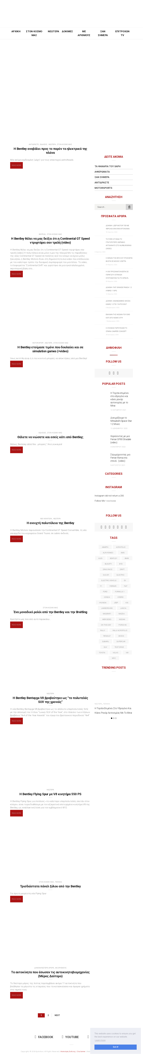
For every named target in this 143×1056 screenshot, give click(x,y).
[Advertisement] (71, 58)
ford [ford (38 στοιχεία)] (105, 592)
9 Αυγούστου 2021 (117, 465)
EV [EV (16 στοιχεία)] (125, 580)
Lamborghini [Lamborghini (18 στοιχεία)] (107, 608)
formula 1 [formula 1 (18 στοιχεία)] (119, 592)
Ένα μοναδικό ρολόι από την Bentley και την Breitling (50, 612)
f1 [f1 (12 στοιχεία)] (101, 586)
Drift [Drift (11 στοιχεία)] (122, 569)
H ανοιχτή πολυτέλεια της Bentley (50, 523)
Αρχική (15, 31)
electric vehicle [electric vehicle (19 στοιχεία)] (108, 580)
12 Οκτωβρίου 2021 (118, 410)
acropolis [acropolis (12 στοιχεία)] (120, 547)
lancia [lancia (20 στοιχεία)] (123, 608)
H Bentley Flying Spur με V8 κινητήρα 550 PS (50, 794)
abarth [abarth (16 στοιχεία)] (105, 547)
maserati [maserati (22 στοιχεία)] (107, 614)
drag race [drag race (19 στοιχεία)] (107, 569)
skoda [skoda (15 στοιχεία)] (121, 636)
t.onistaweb (110, 501)
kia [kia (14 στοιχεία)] (127, 603)
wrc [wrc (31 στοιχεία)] (114, 658)
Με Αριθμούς (84, 33)
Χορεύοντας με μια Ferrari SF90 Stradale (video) (120, 439)
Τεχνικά (58, 882)
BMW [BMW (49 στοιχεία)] (127, 558)
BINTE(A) (42, 234)
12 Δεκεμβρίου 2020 (118, 428)
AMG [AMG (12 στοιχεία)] (123, 553)
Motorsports (103, 188)
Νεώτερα (53, 31)
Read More (16, 165)
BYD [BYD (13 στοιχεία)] (121, 564)
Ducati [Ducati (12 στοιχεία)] (106, 575)
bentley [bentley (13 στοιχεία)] (113, 558)
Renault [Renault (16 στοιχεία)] (107, 636)
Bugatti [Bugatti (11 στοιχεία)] (108, 564)
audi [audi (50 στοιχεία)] (100, 558)
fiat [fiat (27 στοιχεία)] (125, 586)
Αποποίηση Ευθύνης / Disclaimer (72, 1051)
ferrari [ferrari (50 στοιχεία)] (113, 586)
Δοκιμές (67, 31)
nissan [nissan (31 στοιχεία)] (122, 619)
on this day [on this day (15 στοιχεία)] (106, 625)
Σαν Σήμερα (103, 33)
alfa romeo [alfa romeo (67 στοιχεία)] (108, 553)
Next (57, 1015)
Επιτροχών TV (122, 33)
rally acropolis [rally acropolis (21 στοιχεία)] (120, 630)
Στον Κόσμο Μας (34, 33)
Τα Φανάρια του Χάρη (108, 166)
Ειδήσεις (43, 144)
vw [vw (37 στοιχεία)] (127, 653)
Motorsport (38, 343)
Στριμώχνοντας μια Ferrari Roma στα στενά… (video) (120, 457)
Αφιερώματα (102, 171)
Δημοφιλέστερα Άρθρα (44, 968)
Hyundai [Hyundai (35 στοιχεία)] (102, 603)
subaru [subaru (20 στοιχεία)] (105, 641)
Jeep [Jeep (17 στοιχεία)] (116, 603)
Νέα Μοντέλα (46, 519)
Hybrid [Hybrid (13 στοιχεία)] (120, 597)
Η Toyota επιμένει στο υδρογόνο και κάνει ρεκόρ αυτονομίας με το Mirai (119, 399)
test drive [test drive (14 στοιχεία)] (119, 647)
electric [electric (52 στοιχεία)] (120, 575)
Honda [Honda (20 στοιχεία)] (107, 597)
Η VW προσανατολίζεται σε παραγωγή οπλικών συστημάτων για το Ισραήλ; (117, 275)
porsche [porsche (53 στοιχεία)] (123, 625)
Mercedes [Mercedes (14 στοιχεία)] (106, 619)
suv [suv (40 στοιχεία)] (105, 647)
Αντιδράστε (34, 144)
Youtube (70, 1037)
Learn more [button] (100, 1040)
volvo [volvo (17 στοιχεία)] (115, 653)
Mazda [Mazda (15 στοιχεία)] (122, 614)
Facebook (44, 1037)
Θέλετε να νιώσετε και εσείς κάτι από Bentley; (50, 437)
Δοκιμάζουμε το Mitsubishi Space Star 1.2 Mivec (121, 420)
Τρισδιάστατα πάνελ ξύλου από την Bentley (50, 886)
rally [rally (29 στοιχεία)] (102, 630)
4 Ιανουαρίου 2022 (117, 447)
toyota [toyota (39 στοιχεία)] (102, 653)
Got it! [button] (115, 1047)
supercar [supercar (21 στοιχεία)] (120, 641)
